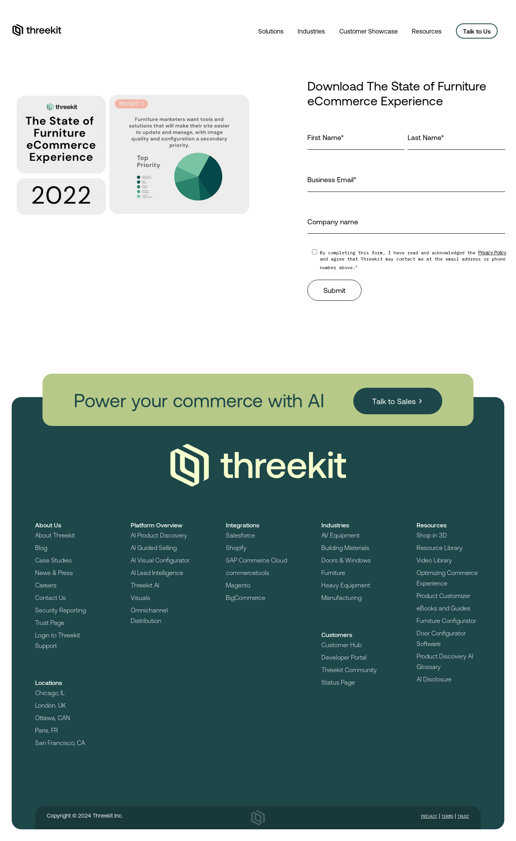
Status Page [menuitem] (338, 682)
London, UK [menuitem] (50, 705)
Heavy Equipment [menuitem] (345, 585)
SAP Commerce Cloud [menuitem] (256, 560)
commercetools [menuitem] (247, 572)
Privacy (429, 816)
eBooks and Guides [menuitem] (443, 608)
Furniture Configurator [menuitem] (446, 620)
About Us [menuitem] (48, 525)
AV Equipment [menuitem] (340, 535)
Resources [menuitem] (432, 525)
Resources (427, 31)
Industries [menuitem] (335, 525)
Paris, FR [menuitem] (46, 730)
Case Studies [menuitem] (53, 560)
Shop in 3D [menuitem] (432, 535)
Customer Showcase (368, 31)
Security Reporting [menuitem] (60, 610)
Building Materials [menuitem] (345, 547)
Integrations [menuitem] (242, 525)
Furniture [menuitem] (333, 572)
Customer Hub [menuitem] (341, 644)
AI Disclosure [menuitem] (434, 679)
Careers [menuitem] (46, 585)
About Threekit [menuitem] (55, 535)
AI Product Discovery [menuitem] (159, 535)
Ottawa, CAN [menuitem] (52, 717)
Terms (447, 816)
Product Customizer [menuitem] (443, 595)
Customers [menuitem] (336, 634)
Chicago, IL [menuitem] (50, 692)
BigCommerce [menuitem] (245, 597)
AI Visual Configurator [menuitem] (160, 560)
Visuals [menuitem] (140, 597)
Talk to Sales (395, 398)
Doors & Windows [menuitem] (346, 560)
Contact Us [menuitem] (50, 597)
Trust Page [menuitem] (49, 622)
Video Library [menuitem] (434, 560)
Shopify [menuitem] (236, 547)
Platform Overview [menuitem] (157, 525)
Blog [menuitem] (41, 547)
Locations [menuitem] (48, 682)
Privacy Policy (492, 252)
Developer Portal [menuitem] (344, 657)
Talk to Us (477, 31)
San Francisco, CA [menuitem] (60, 742)
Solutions (271, 31)
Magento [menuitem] (238, 585)
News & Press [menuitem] (54, 572)
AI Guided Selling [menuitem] (154, 547)
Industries (311, 31)
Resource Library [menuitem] (440, 547)
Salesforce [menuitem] (240, 535)
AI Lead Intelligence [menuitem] (157, 572)
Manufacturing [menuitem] (341, 597)
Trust (463, 816)
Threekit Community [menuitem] (349, 669)
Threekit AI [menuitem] (145, 585)
